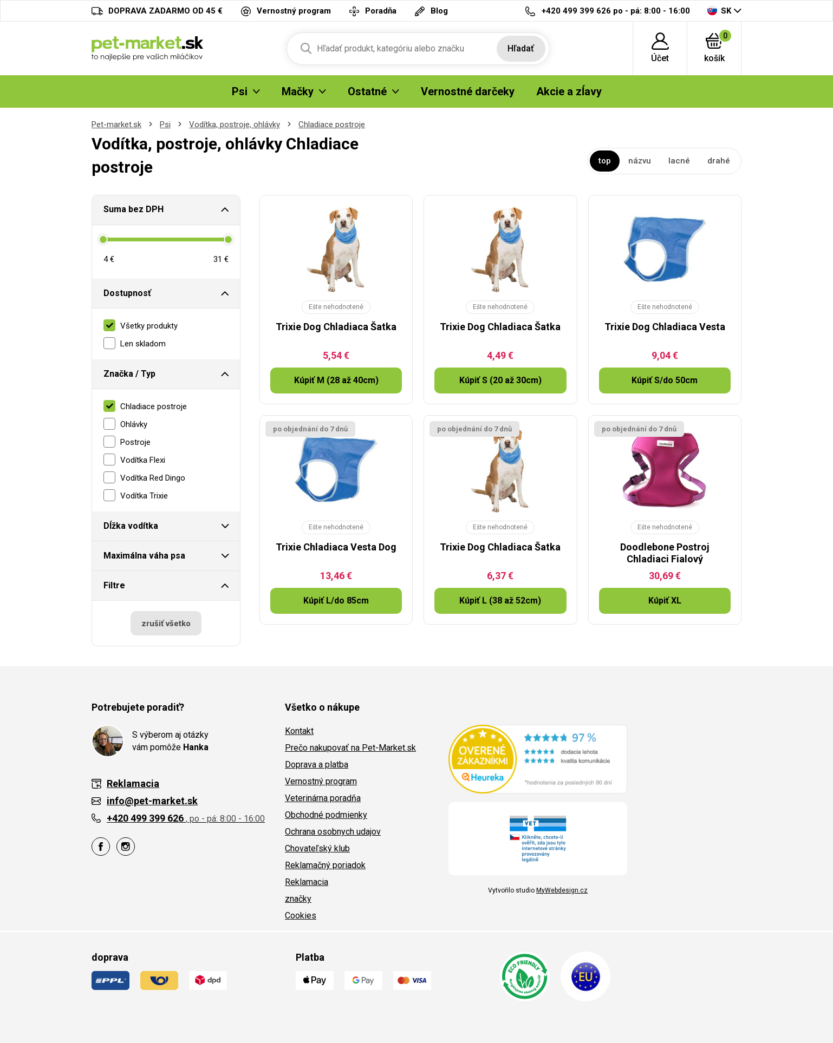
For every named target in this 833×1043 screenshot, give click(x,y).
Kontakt (299, 731)
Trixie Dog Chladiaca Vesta (664, 326)
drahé (718, 161)
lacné (679, 161)
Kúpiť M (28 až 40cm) (336, 380)
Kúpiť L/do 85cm (336, 600)
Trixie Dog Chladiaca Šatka (336, 326)
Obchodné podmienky (326, 815)
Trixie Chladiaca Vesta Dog (336, 547)
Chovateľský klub (317, 848)
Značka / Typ (129, 374)
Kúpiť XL (664, 600)
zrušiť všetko (166, 623)
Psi (165, 124)
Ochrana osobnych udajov (333, 831)
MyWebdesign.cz (562, 890)
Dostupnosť (127, 293)
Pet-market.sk (116, 124)
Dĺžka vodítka (130, 526)
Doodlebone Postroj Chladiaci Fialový (665, 553)
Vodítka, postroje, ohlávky (234, 124)
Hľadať (520, 48)
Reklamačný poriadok (325, 865)
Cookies (300, 915)
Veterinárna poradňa (323, 798)
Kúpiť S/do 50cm (665, 380)
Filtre (114, 585)
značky (298, 899)
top (604, 161)
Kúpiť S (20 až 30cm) (500, 380)
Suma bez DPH (133, 209)
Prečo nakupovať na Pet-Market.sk (350, 748)
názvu (639, 161)
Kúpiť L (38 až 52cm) (500, 600)
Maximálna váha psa (144, 555)
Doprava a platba (316, 764)
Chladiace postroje (331, 124)
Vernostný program (321, 781)
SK (719, 10)
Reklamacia (306, 882)
